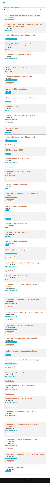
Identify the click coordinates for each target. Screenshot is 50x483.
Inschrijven (10, 83)
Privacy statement (7, 480)
